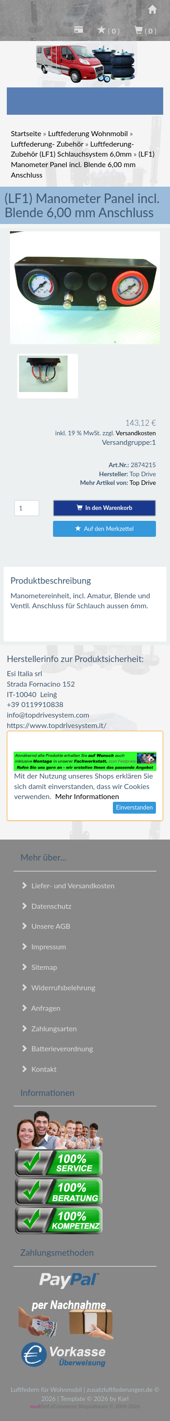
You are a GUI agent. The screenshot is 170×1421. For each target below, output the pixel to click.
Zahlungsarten (48, 1028)
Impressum (43, 946)
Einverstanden (134, 807)
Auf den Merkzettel (104, 528)
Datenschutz (45, 905)
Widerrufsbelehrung (57, 987)
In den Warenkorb (104, 507)
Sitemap (38, 967)
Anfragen (40, 1007)
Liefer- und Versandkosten (67, 885)
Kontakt (38, 1068)
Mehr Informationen (87, 796)
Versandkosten (136, 433)
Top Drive (143, 482)
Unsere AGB (45, 926)
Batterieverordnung (56, 1048)
